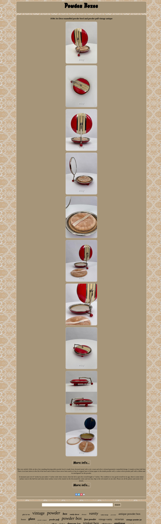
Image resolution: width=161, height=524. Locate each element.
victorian (119, 519)
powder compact (42, 520)
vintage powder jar (134, 520)
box (65, 513)
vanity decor (74, 514)
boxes (23, 519)
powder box (72, 518)
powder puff (54, 519)
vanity (93, 513)
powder (53, 512)
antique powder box (129, 513)
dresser (84, 514)
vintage (38, 513)
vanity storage (104, 514)
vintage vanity (105, 519)
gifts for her (26, 514)
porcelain (113, 514)
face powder (90, 519)
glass (31, 519)
